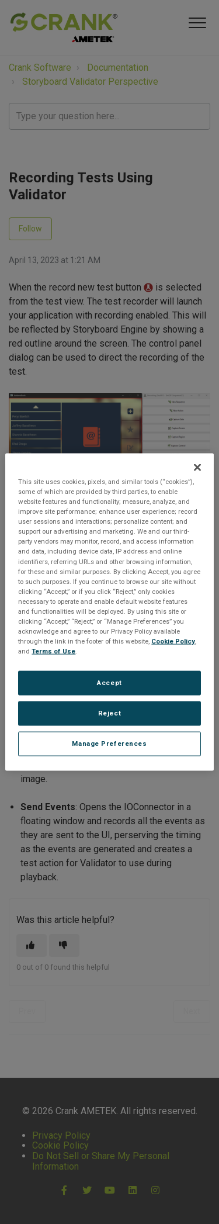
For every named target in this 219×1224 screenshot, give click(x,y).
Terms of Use (53, 651)
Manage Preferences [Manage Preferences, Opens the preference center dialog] (109, 743)
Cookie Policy (173, 641)
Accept (109, 683)
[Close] (197, 467)
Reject (109, 713)
